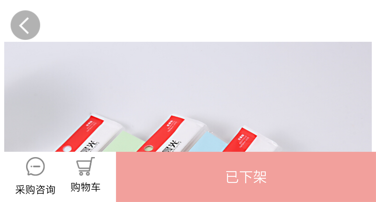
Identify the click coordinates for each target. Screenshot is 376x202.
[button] (246, 177)
